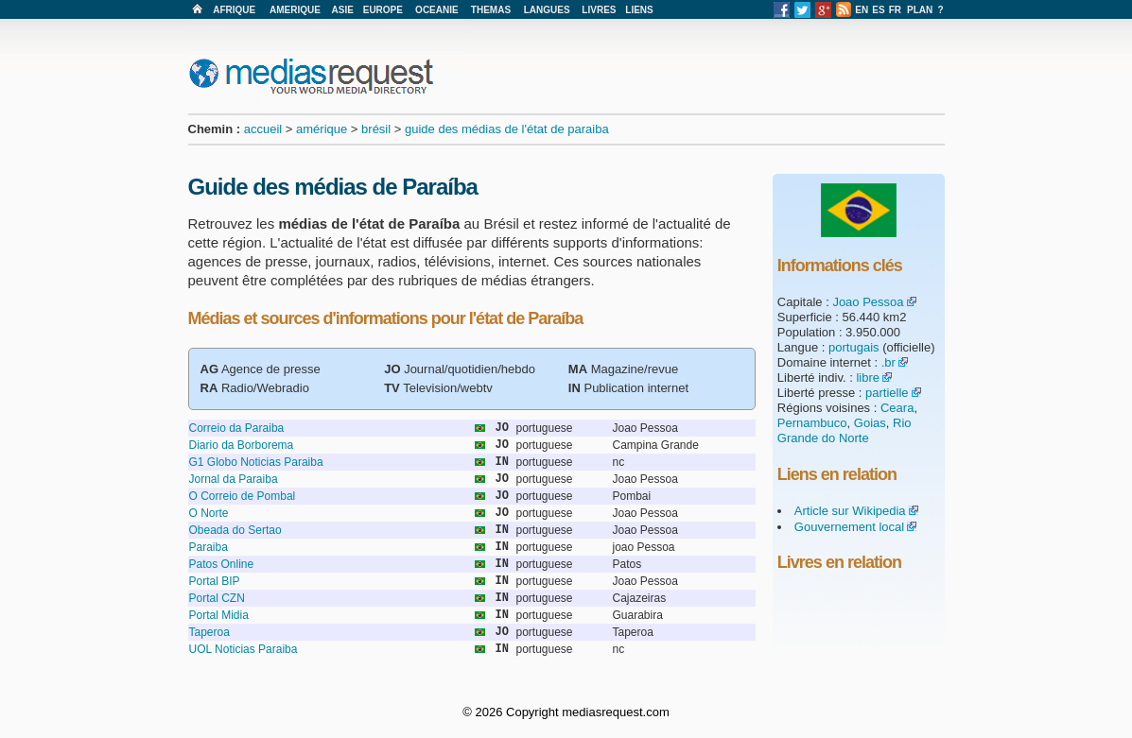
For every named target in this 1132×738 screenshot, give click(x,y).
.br (888, 362)
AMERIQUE (295, 10)
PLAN (919, 10)
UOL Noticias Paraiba (243, 649)
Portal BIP (214, 581)
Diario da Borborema (241, 445)
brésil (376, 129)
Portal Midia (219, 615)
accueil (263, 129)
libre (867, 377)
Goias (870, 423)
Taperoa (209, 632)
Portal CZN (217, 598)
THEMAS (491, 10)
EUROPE (383, 10)
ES (878, 10)
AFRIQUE (234, 10)
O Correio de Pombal (242, 496)
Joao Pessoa (867, 302)
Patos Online (221, 564)
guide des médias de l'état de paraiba (507, 129)
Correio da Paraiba (237, 428)
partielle (887, 393)
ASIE (343, 10)
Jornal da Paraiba (233, 479)
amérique (321, 129)
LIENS (639, 10)
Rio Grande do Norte (844, 430)
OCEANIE (437, 10)
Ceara (897, 408)
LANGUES (547, 10)
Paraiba (208, 547)
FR (895, 10)
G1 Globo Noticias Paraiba (256, 462)
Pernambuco (812, 423)
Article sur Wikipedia (850, 511)
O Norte (209, 513)
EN (861, 10)
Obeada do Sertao (235, 530)
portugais (853, 347)
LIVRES (599, 10)
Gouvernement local (849, 527)
